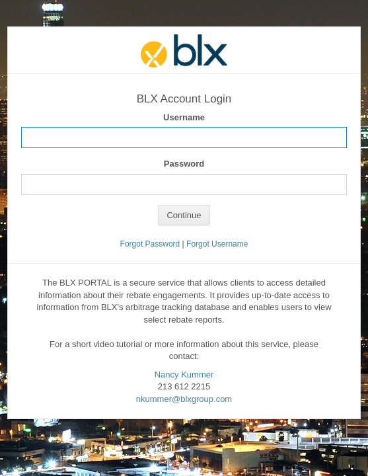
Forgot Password (150, 244)
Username (184, 117)
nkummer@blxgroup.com (184, 399)
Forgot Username (217, 244)
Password (184, 164)
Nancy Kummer (184, 374)
